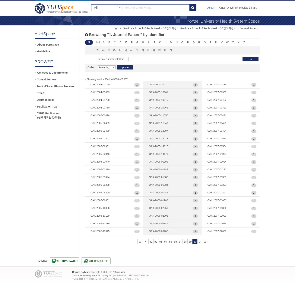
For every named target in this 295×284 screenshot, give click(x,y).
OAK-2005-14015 (158, 146)
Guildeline (43, 51)
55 (170, 241)
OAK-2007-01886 (216, 208)
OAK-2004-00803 (99, 92)
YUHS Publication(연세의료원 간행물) (49, 115)
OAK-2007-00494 (216, 130)
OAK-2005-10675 (158, 99)
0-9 (98, 42)
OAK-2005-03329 (99, 169)
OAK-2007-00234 (216, 84)
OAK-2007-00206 (158, 231)
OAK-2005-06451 (99, 200)
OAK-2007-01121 (216, 169)
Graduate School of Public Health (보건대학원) (207, 28)
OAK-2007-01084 (216, 161)
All (88, 42)
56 (175, 241)
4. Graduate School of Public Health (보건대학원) (149, 28)
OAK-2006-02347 (158, 223)
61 (199, 241)
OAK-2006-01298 (158, 161)
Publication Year (47, 106)
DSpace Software (81, 272)
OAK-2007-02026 (216, 223)
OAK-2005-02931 (99, 146)
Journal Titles (45, 99)
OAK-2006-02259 (158, 208)
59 (190, 241)
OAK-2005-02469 (99, 123)
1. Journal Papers (247, 28)
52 (155, 241)
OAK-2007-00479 (216, 123)
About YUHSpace (48, 44)
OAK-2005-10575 (99, 231)
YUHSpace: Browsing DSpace (62, 8)
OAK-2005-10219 (99, 223)
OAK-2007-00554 (216, 146)
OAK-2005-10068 (99, 208)
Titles (40, 93)
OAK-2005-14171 (158, 154)
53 (160, 241)
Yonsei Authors (46, 79)
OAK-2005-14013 (158, 138)
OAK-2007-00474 (216, 115)
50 (145, 241)
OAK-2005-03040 (99, 161)
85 (205, 241)
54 (165, 241)
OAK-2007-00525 (216, 138)
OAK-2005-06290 (99, 192)
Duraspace (119, 272)
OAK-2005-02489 (99, 130)
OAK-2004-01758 (99, 99)
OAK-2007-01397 (216, 192)
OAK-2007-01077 (216, 154)
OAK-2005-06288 (99, 184)
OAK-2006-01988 (158, 200)
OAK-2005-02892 (99, 138)
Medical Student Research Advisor (56, 86)
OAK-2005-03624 (99, 177)
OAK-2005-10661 (158, 92)
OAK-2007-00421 (216, 107)
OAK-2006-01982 (158, 169)
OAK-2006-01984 (158, 184)
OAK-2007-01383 (216, 177)
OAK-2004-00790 (99, 84)
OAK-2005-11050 (158, 115)
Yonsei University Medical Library (237, 7)
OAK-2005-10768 (158, 107)
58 (185, 241)
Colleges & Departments (52, 72)
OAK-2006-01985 (158, 192)
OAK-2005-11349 (158, 123)
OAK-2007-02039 (216, 231)
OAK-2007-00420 (216, 99)
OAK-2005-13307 (158, 130)
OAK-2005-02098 (99, 115)
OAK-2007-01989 (216, 215)
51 (151, 241)
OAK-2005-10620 (158, 84)
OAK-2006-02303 (158, 215)
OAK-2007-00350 (216, 92)
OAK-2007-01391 (216, 184)
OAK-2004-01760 (99, 107)
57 (180, 241)
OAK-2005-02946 (99, 154)
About (210, 7)
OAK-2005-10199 (99, 215)
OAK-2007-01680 (216, 200)
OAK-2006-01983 (158, 177)
